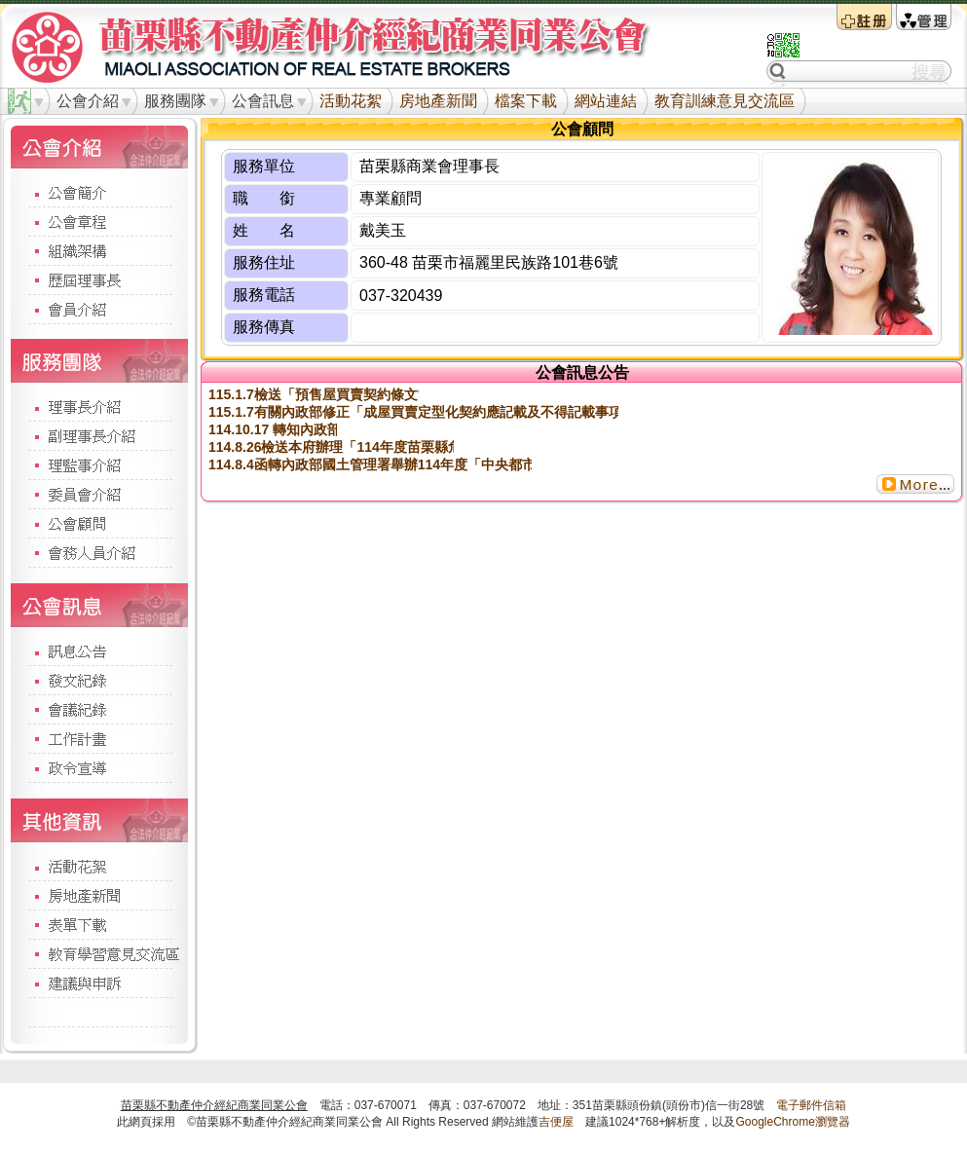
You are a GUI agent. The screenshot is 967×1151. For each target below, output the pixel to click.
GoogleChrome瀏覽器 (792, 1122)
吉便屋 (556, 1122)
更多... (915, 484)
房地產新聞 (438, 101)
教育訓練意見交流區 (724, 101)
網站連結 (606, 101)
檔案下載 (526, 101)
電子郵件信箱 (811, 1105)
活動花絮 (350, 101)
